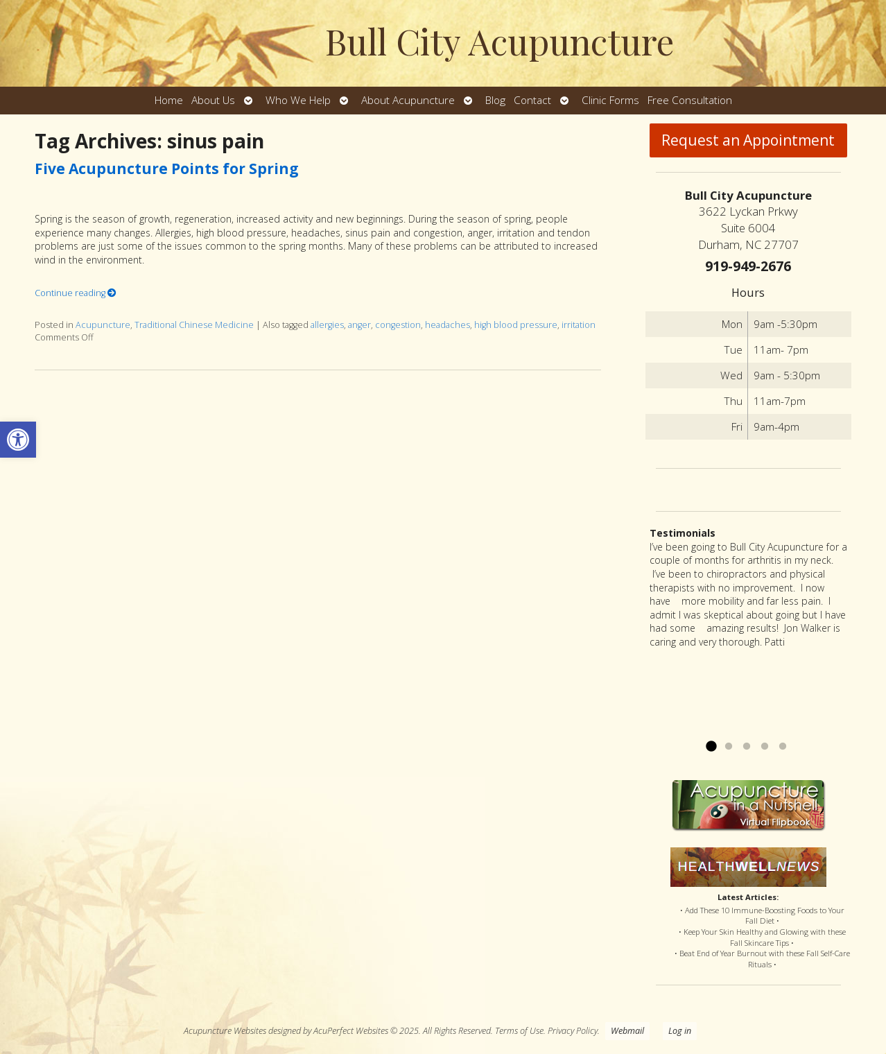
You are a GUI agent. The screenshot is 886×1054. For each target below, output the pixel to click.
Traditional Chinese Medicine (194, 325)
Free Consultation (690, 100)
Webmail (627, 1031)
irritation (579, 325)
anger (359, 325)
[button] (18, 440)
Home (169, 100)
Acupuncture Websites (225, 1031)
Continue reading (75, 293)
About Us (213, 100)
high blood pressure (515, 325)
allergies (327, 325)
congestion (398, 325)
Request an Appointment (748, 140)
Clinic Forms (610, 100)
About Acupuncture (408, 100)
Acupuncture (103, 325)
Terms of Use (519, 1031)
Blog (495, 100)
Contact (532, 100)
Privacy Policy (573, 1031)
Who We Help (298, 100)
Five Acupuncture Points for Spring (167, 168)
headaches (447, 325)
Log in (679, 1031)
